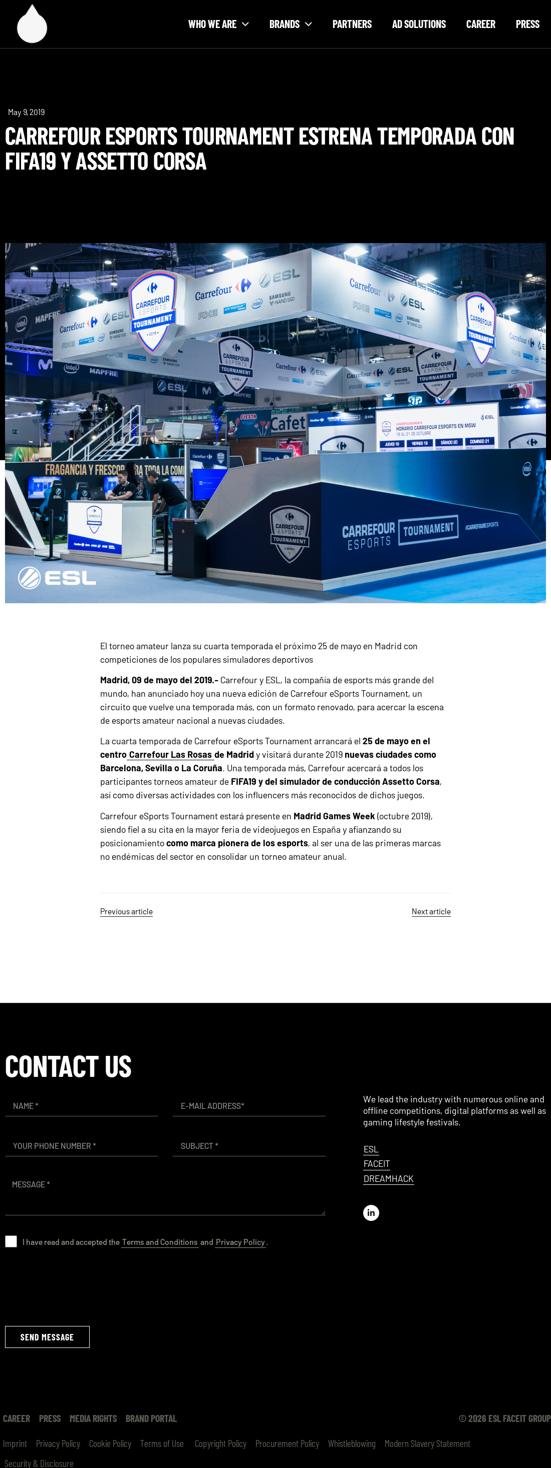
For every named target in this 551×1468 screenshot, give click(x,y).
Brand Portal (151, 1418)
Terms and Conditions (160, 1241)
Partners (352, 23)
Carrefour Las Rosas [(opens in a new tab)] (170, 754)
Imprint (15, 1443)
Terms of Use (162, 1443)
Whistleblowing (352, 1443)
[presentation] (81, 1286)
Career (480, 23)
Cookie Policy (110, 1443)
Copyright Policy (219, 1443)
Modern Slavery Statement (427, 1443)
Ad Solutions (419, 23)
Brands (290, 24)
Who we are (218, 24)
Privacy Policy (240, 1241)
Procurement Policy (287, 1443)
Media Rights (93, 1418)
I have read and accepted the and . (145, 1241)
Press (527, 23)
